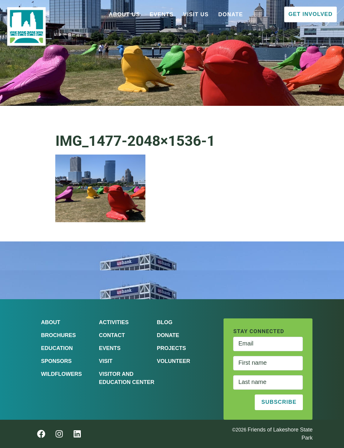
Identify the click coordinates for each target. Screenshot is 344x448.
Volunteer (173, 361)
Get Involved (310, 14)
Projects (171, 348)
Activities (114, 322)
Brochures (58, 335)
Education (57, 348)
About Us (124, 14)
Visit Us (196, 14)
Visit (105, 361)
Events (162, 14)
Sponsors (56, 361)
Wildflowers (61, 374)
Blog (164, 322)
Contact (112, 335)
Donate (230, 14)
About (50, 322)
